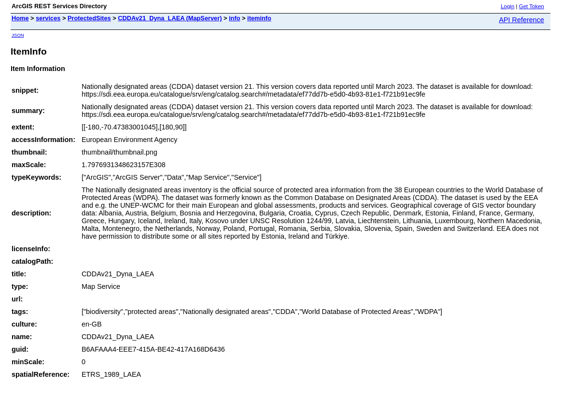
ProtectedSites (89, 18)
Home (20, 18)
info (234, 18)
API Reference (521, 20)
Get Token (531, 6)
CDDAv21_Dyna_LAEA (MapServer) (170, 18)
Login (507, 6)
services (48, 18)
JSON (18, 35)
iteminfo (259, 18)
